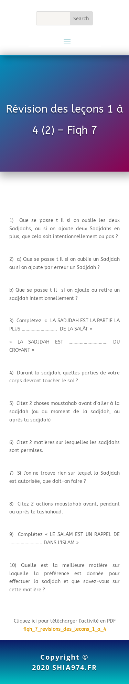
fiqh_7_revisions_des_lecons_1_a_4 (64, 629)
